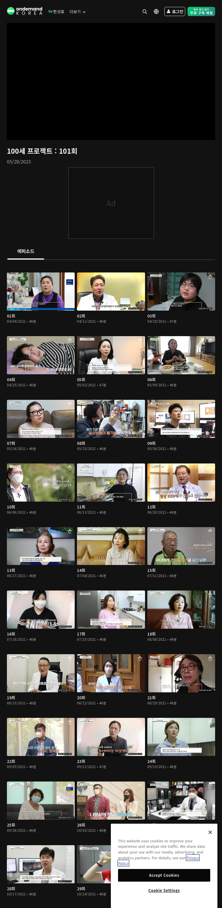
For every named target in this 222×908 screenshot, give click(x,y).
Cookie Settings (164, 890)
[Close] (210, 832)
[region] (164, 866)
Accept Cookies (164, 875)
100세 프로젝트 (31, 151)
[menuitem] (55, 11)
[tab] (25, 251)
